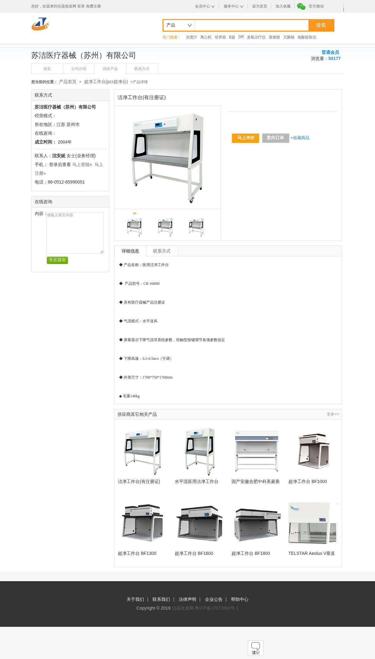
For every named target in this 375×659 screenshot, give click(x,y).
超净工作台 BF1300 (137, 553)
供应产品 (110, 69)
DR (241, 37)
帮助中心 (239, 599)
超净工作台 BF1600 (194, 553)
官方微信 (316, 6)
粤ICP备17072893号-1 (216, 608)
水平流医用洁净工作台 (196, 481)
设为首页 (259, 6)
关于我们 (135, 599)
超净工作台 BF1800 (251, 553)
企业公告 (213, 599)
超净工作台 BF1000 (307, 481)
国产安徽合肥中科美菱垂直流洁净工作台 (256, 481)
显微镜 (274, 37)
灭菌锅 (288, 37)
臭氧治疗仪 (256, 37)
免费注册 (93, 6)
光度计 (191, 37)
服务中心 (231, 6)
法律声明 (187, 599)
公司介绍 (78, 69)
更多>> (333, 414)
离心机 (206, 37)
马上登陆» (82, 164)
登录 (81, 6)
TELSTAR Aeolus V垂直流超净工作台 (311, 553)
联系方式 (141, 69)
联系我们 (161, 599)
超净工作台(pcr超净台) (106, 81)
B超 (232, 37)
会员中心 (202, 6)
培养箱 (220, 37)
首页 (47, 69)
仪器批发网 (183, 608)
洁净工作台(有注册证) (139, 481)
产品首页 (68, 81)
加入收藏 (283, 6)
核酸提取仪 (307, 37)
